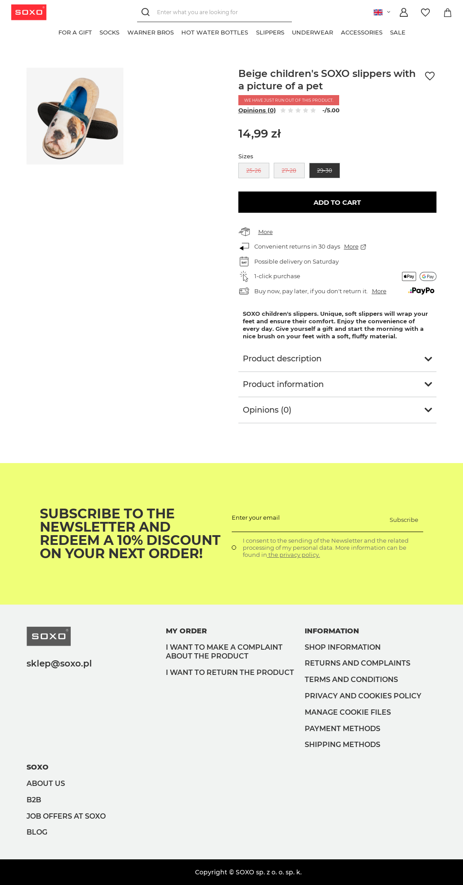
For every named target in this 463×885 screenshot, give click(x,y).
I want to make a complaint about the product (224, 652)
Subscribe (404, 519)
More (265, 231)
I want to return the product (230, 672)
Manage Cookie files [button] (348, 712)
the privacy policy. (293, 554)
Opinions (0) (257, 110)
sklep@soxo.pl (59, 663)
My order (186, 631)
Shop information (343, 647)
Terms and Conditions (351, 679)
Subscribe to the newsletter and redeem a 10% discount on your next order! (130, 533)
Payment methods (342, 728)
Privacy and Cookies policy (363, 696)
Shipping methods (342, 744)
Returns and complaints (357, 663)
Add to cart (337, 202)
